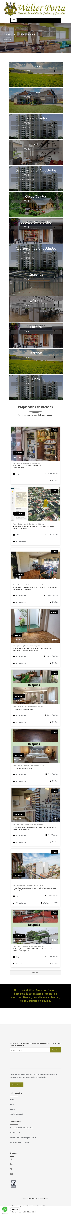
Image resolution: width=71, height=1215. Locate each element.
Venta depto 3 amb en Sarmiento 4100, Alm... (29, 765)
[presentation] (25, 1056)
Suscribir (55, 1050)
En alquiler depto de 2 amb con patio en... (28, 646)
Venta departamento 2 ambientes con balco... (29, 585)
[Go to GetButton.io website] (5, 1213)
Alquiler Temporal (16, 1114)
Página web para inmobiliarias (22, 1206)
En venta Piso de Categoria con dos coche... (28, 885)
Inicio (12, 1100)
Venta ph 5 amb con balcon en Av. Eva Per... (28, 706)
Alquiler (12, 1109)
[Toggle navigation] (14, 20)
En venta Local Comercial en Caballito (26, 463)
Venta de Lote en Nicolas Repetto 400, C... (28, 524)
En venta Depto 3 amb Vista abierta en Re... (28, 825)
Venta (12, 1104)
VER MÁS (35, 973)
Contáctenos (16, 1085)
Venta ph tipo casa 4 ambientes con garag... (28, 946)
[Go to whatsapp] (4, 1209)
